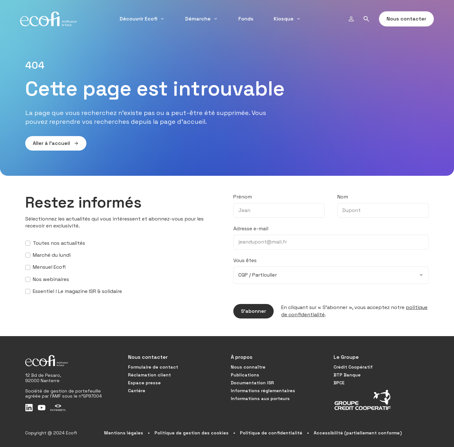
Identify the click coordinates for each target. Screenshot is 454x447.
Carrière (136, 390)
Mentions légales (123, 433)
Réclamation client (149, 375)
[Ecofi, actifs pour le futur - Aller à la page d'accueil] (48, 18)
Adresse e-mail (250, 228)
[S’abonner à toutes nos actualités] (27, 243)
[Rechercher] (366, 18)
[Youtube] (41, 407)
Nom (342, 196)
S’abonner (249, 311)
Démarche (201, 18)
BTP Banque (347, 375)
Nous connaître (248, 367)
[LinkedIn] (29, 407)
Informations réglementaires (263, 390)
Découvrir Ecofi (142, 18)
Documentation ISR (252, 383)
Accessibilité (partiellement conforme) (358, 433)
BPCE (339, 383)
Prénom (242, 196)
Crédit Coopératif (353, 367)
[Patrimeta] (58, 407)
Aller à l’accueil (52, 143)
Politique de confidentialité (271, 433)
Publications (245, 375)
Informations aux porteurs (260, 398)
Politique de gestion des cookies (191, 433)
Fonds (245, 18)
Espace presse (144, 383)
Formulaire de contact (153, 367)
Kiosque (287, 18)
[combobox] (331, 275)
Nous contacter (402, 18)
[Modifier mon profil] (351, 18)
